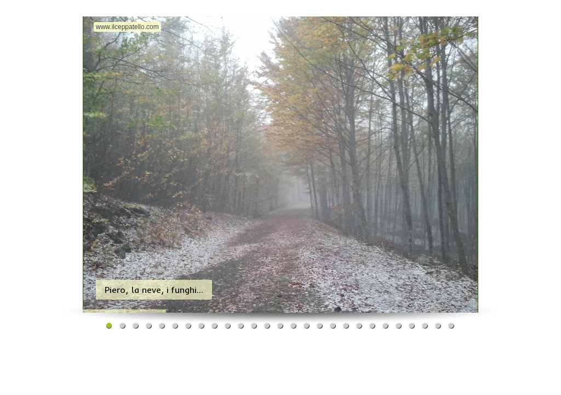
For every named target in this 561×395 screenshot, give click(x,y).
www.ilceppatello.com (127, 27)
